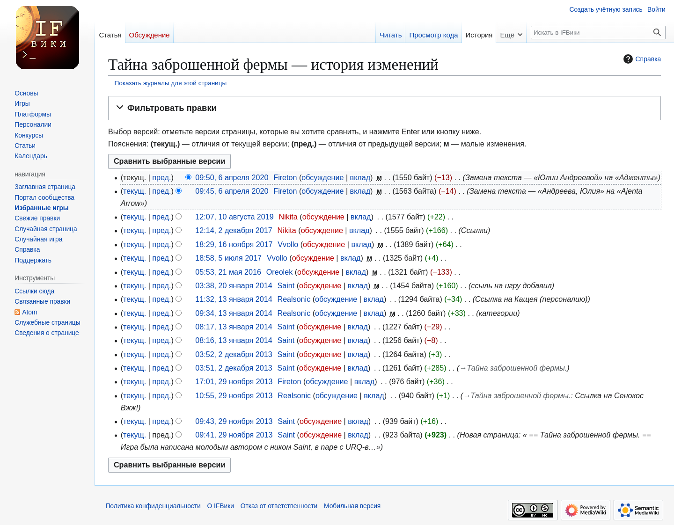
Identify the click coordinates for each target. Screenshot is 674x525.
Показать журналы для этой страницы (171, 83)
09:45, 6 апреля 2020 (231, 191)
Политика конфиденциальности (152, 506)
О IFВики (220, 506)
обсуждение (322, 177)
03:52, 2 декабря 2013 (233, 354)
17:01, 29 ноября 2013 (233, 381)
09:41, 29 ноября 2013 (233, 434)
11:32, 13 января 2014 (233, 299)
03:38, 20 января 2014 (233, 285)
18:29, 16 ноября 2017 (233, 244)
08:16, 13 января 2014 (233, 340)
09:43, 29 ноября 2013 (233, 421)
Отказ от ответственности (279, 506)
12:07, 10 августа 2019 (234, 216)
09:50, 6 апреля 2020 (231, 177)
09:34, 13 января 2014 (233, 313)
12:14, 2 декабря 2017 (233, 230)
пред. (161, 177)
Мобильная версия (352, 506)
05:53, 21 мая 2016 (228, 272)
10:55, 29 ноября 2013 (233, 395)
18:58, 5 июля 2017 (228, 258)
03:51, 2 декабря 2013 (233, 368)
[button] (384, 108)
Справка (641, 59)
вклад (360, 177)
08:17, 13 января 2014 (233, 326)
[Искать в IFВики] (598, 32)
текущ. (134, 191)
